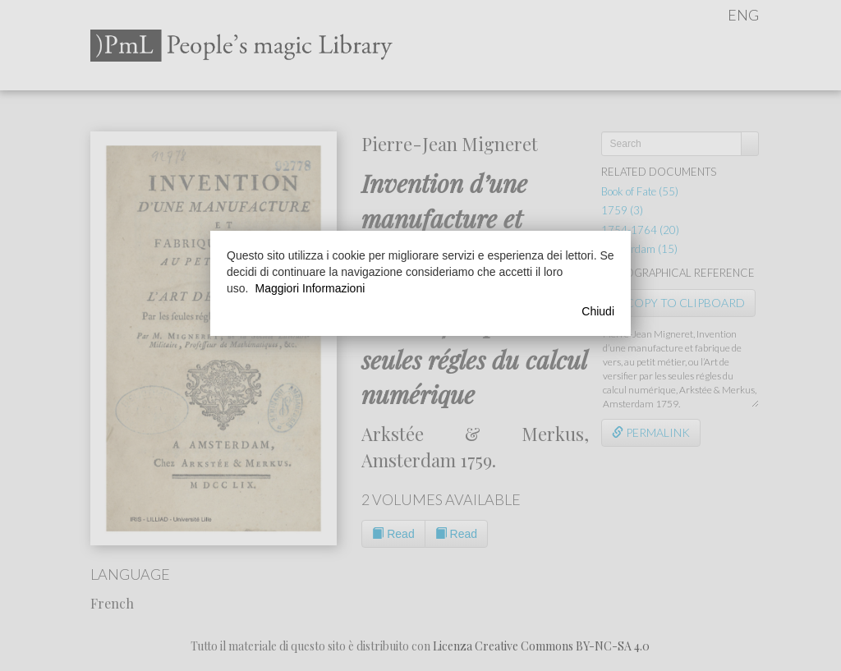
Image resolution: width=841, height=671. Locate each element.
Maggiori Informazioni (310, 288)
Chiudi (597, 311)
